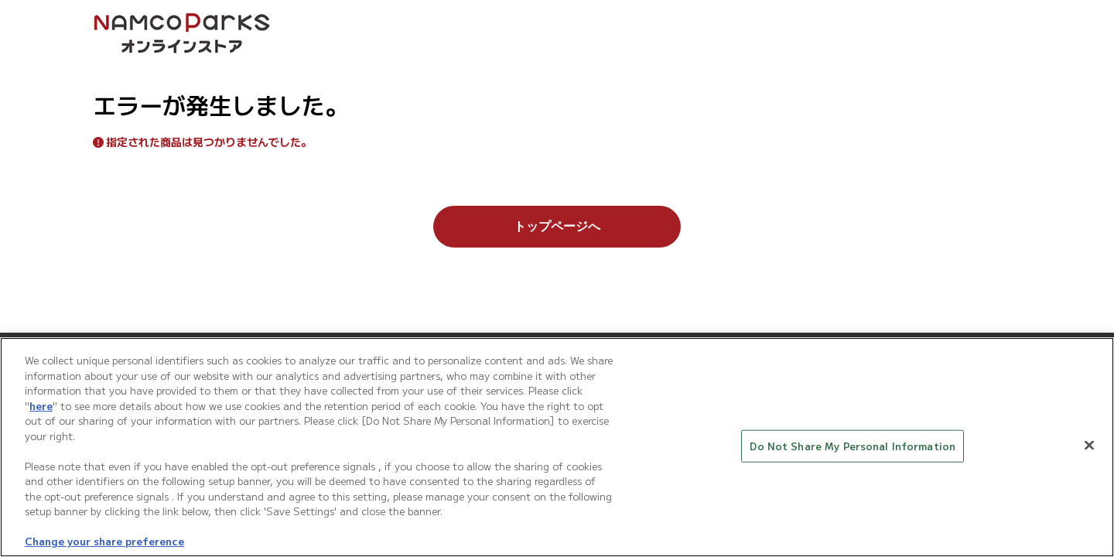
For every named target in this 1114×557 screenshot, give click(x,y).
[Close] (1089, 446)
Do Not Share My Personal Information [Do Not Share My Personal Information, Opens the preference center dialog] (852, 447)
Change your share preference (104, 542)
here (41, 407)
